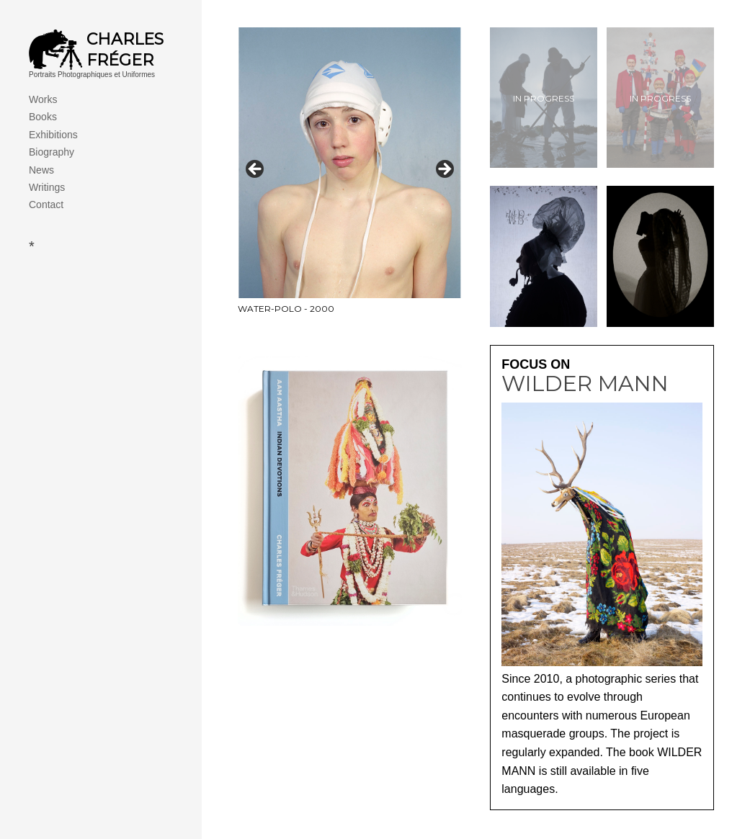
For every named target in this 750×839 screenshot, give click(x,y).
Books (43, 116)
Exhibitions (53, 134)
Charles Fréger (125, 50)
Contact (46, 204)
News (41, 170)
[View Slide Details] (350, 173)
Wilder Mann (585, 384)
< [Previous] (256, 170)
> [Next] (444, 170)
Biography (51, 152)
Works (43, 99)
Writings (47, 187)
